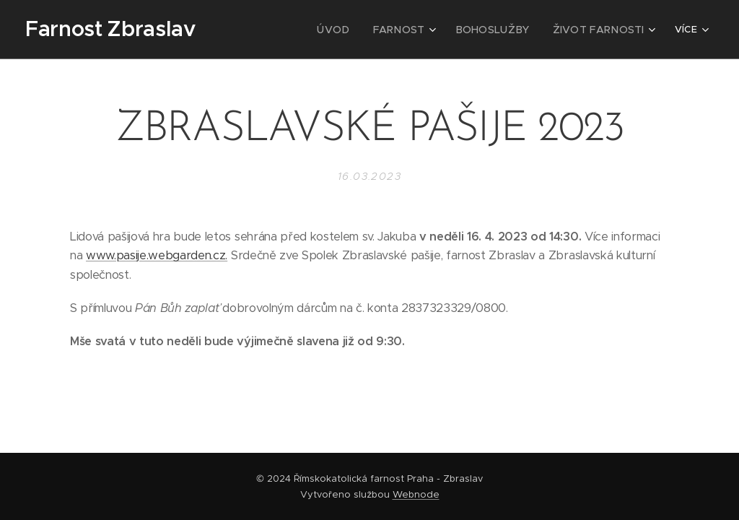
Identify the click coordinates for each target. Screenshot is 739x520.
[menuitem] (355, 30)
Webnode (416, 494)
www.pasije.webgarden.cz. (156, 255)
